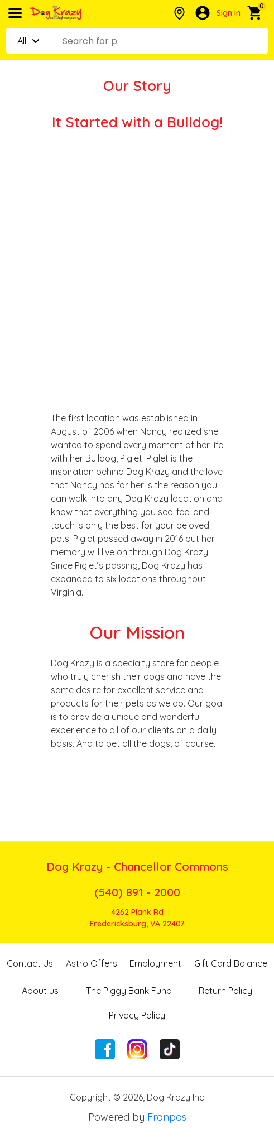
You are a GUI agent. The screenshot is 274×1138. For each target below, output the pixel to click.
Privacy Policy (137, 1015)
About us (40, 990)
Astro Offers (91, 963)
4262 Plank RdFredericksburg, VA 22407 (137, 918)
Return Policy (225, 990)
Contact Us (30, 963)
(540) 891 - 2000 (137, 892)
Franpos (166, 1117)
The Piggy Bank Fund (129, 990)
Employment (155, 963)
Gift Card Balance (230, 963)
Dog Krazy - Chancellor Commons (137, 866)
